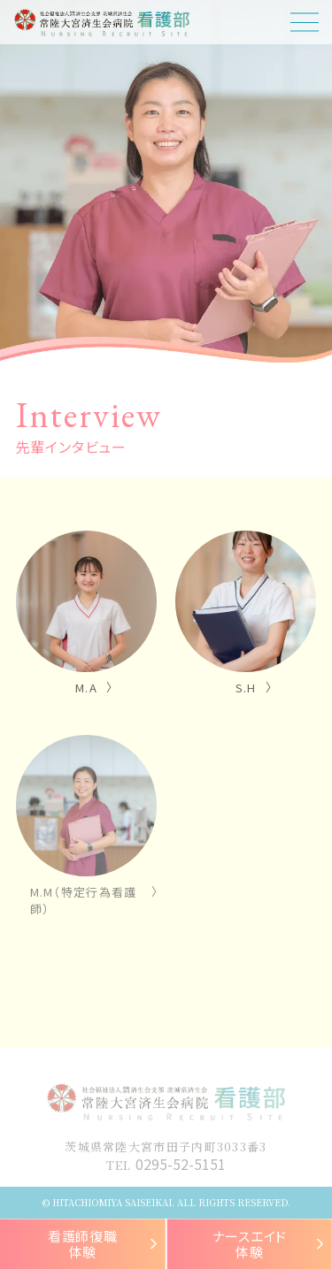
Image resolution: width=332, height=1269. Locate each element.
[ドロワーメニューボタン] (304, 22)
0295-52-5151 (180, 1163)
